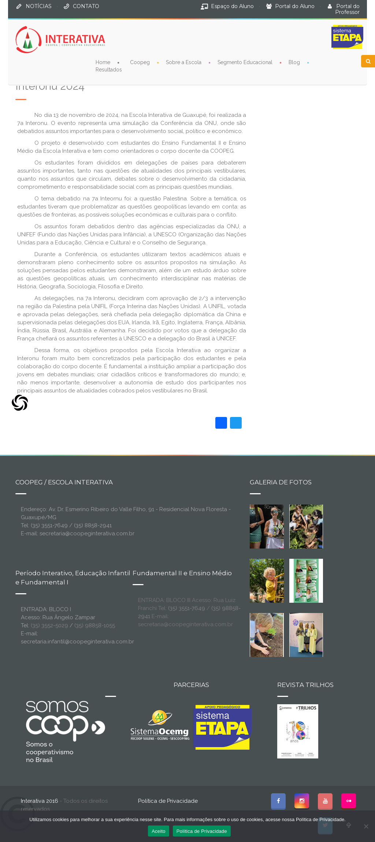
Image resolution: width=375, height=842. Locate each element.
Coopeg (140, 62)
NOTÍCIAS (39, 6)
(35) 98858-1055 (94, 625)
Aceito (159, 831)
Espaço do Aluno (232, 6)
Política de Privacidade (168, 801)
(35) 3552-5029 (49, 625)
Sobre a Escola (183, 62)
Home (103, 62)
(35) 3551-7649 (186, 608)
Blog (294, 62)
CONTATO (86, 6)
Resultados (109, 70)
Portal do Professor (347, 9)
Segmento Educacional (245, 62)
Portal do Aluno (295, 6)
